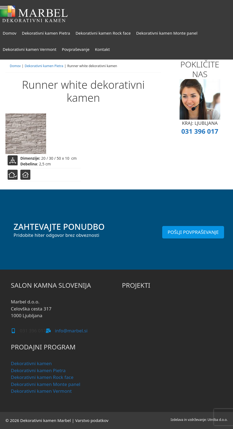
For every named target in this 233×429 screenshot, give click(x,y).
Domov (9, 33)
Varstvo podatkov (91, 420)
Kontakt (102, 49)
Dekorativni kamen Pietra (46, 33)
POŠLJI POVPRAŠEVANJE (193, 232)
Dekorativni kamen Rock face (103, 33)
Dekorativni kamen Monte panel (166, 33)
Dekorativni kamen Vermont (29, 49)
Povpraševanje (76, 49)
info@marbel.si (71, 331)
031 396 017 (199, 131)
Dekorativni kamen (31, 363)
